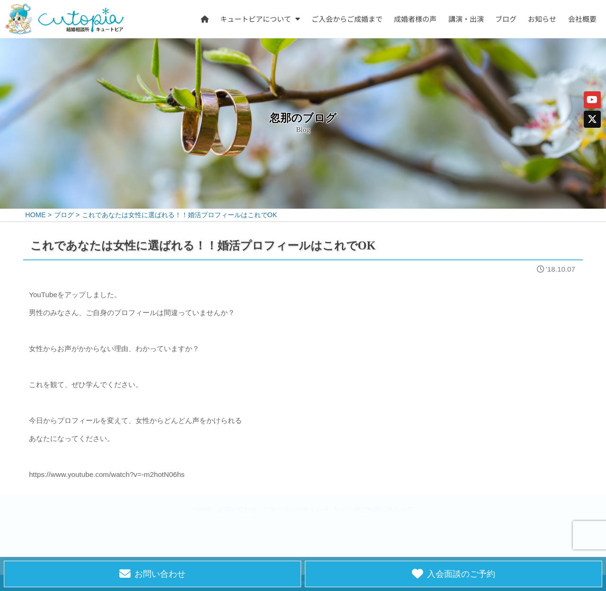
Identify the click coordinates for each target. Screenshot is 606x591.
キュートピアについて (256, 18)
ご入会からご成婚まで (347, 18)
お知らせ (542, 18)
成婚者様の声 (415, 18)
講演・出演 (466, 18)
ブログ (506, 18)
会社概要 (582, 18)
